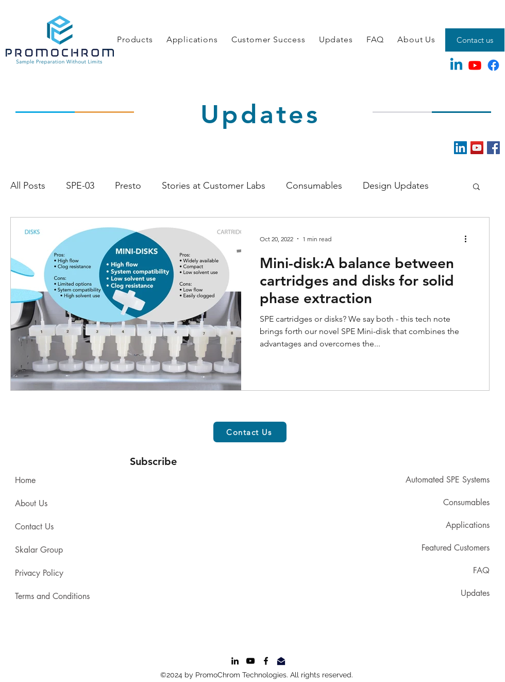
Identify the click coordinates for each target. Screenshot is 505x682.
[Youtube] (474, 65)
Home (25, 480)
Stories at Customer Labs (213, 185)
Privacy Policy (39, 573)
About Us (31, 503)
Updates (475, 593)
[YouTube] (476, 147)
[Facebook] (493, 65)
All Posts (27, 185)
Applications (468, 525)
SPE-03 (80, 185)
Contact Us (34, 526)
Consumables (314, 185)
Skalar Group (39, 549)
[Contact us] (474, 40)
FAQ (481, 570)
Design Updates (396, 185)
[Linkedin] (456, 65)
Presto (128, 185)
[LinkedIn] (460, 147)
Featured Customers (456, 547)
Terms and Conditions (52, 596)
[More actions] (469, 238)
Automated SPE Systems (448, 479)
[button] (135, 40)
